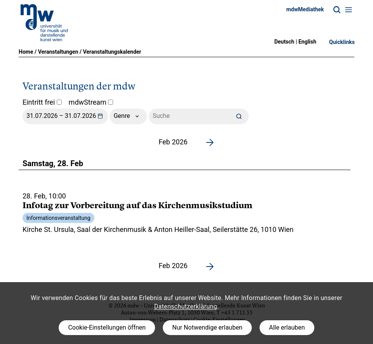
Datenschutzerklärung (185, 306)
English (307, 42)
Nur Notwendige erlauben (207, 327)
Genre (128, 116)
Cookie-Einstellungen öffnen (106, 327)
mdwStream (91, 102)
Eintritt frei (42, 102)
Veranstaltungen (58, 52)
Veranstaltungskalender (112, 52)
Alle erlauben (287, 327)
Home (26, 52)
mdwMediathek (305, 9)
